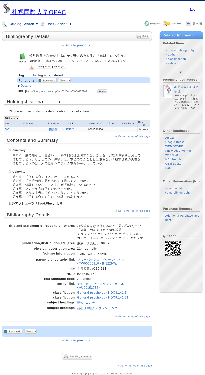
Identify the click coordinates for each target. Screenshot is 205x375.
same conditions (176, 185)
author (172, 54)
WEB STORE (174, 143)
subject (173, 63)
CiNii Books (173, 160)
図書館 (53, 129)
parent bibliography (181, 50)
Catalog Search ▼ (20, 24)
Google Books (174, 138)
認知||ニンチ (86, 302)
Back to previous (77, 45)
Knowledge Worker (178, 147)
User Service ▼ (56, 24)
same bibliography (177, 189)
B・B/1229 (68, 129)
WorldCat (171, 152)
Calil (168, 165)
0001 (8, 129)
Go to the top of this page (134, 136)
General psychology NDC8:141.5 (102, 292)
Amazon (170, 134)
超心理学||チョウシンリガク (97, 308)
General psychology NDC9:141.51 (103, 297)
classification (177, 58)
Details (26, 85)
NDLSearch (173, 156)
